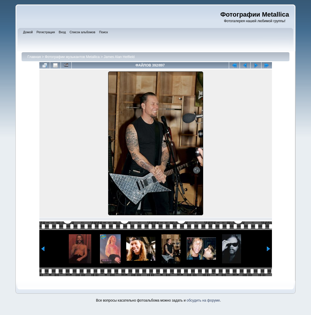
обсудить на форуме (203, 300)
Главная (34, 57)
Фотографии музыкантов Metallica (72, 57)
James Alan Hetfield (119, 57)
